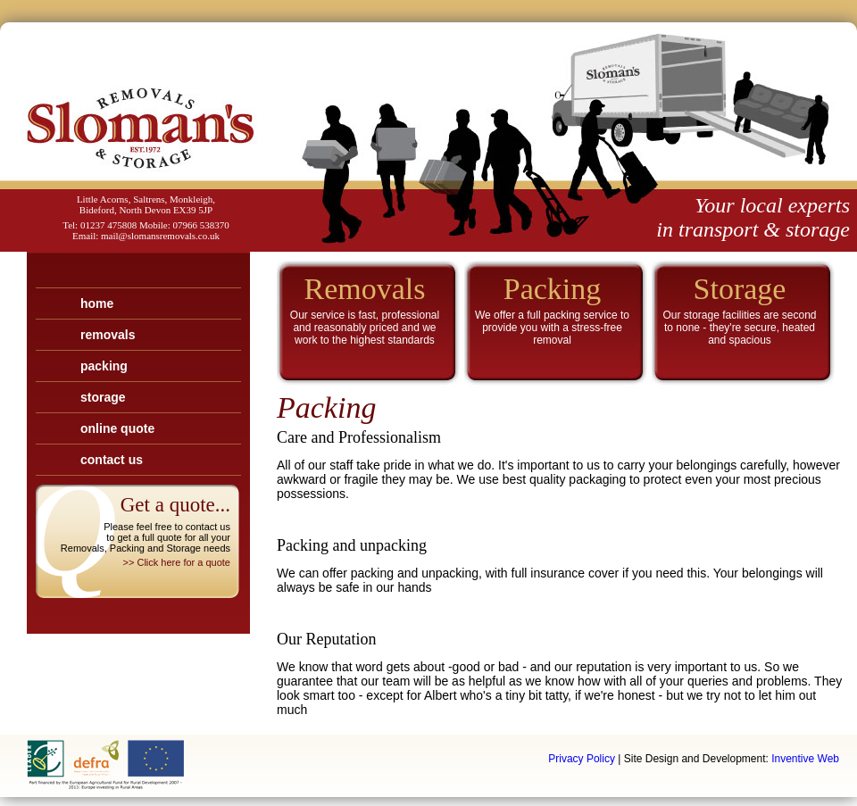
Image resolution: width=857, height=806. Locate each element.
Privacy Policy (581, 758)
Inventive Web (805, 758)
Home (96, 303)
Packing (104, 366)
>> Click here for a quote (176, 562)
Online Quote (117, 428)
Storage (103, 397)
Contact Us (111, 460)
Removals (107, 335)
